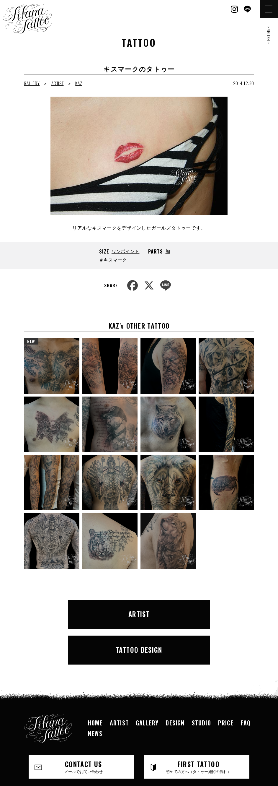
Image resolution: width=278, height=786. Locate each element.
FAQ (246, 682)
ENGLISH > (269, 35)
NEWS (95, 692)
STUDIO (201, 682)
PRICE (226, 682)
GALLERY (32, 83)
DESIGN (175, 682)
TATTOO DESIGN (196, 611)
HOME (95, 682)
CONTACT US (83, 726)
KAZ (78, 83)
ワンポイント (126, 251)
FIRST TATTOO (198, 726)
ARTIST (57, 83)
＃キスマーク (113, 259)
